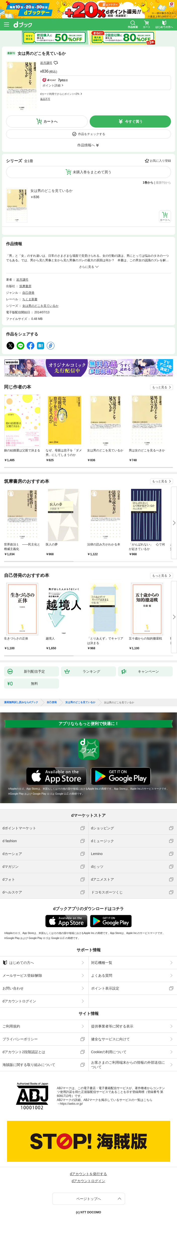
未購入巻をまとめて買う (92, 172)
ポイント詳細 (51, 85)
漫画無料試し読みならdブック (21, 702)
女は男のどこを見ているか (51, 191)
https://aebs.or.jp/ (71, 1103)
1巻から (148, 182)
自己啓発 (28, 292)
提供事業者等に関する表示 (112, 1026)
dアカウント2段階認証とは (24, 1052)
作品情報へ (86, 145)
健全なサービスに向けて (110, 1039)
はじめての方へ (18, 962)
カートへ (50, 121)
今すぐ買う (134, 121)
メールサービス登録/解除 (22, 975)
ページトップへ (88, 1199)
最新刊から (163, 182)
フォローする (55, 62)
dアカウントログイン (19, 1001)
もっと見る (159, 387)
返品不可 (45, 99)
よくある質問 (101, 975)
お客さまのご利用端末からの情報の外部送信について (128, 1064)
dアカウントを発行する (88, 1174)
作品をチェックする (91, 134)
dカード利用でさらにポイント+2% (59, 94)
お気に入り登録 (160, 160)
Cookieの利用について (109, 1052)
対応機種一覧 (101, 963)
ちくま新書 (29, 299)
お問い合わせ (13, 988)
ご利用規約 (11, 1026)
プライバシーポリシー (20, 1039)
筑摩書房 (25, 286)
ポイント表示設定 (105, 988)
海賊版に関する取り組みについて (29, 1065)
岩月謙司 (46, 63)
